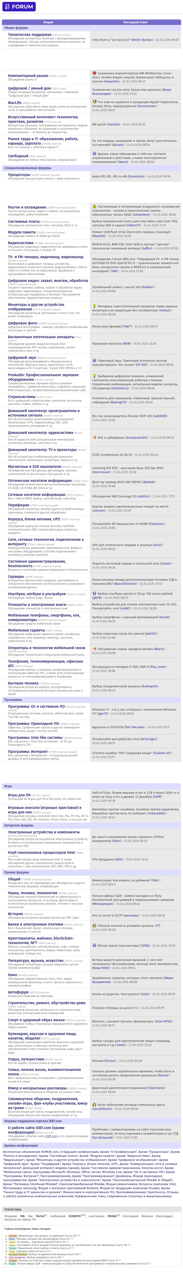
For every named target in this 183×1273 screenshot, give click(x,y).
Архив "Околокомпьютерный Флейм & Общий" (137, 1180)
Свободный (18, 156)
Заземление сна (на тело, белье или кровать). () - (131, 92)
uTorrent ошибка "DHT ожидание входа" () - (132, 755)
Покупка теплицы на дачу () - (128, 1008)
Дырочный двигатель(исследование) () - (129, 1090)
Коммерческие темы (90, 1196)
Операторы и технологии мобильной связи (47, 648)
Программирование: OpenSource (140, 1192)
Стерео (12, 1248)
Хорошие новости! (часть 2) (32, 1251)
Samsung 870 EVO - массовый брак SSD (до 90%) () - (128, 470)
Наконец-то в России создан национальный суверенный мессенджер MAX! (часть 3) (68, 1260)
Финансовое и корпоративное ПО (88, 1192)
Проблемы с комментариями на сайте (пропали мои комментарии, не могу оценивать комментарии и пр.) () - (135, 1133)
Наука (12, 1263)
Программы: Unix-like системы (35, 737)
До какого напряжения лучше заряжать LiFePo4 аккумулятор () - (128, 839)
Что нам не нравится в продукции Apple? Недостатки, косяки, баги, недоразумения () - (135, 106)
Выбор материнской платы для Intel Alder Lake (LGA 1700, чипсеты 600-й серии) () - (135, 223)
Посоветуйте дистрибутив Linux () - (125, 741)
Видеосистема (20, 243)
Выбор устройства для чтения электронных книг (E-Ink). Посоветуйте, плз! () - (134, 606)
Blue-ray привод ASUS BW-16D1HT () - (124, 484)
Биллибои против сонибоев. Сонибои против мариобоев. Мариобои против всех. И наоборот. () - (135, 813)
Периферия (18, 505)
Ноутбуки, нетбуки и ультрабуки (37, 594)
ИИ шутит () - (119, 124)
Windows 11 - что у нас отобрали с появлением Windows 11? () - (134, 712)
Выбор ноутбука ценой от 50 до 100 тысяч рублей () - (132, 596)
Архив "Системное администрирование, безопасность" (122, 1168)
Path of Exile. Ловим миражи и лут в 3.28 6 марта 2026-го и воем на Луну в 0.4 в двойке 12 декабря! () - (135, 797)
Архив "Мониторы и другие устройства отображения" (66, 1160)
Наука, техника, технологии (32, 893)
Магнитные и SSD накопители (34, 466)
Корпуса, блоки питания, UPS (34, 519)
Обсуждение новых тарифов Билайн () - (129, 651)
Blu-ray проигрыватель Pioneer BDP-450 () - (130, 418)
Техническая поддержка (29, 34)
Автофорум (18, 992)
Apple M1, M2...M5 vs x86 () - (131, 176)
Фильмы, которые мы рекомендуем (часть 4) (42, 1238)
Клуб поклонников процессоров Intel (41, 852)
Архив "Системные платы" (58, 1156)
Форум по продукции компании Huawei (129, 1188)
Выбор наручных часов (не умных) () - (125, 636)
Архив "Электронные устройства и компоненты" (64, 1180)
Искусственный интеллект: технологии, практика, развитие (43, 119)
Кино (12, 975)
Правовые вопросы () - (124, 344)
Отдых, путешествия (26, 1059)
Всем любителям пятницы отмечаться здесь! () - (128, 1107)
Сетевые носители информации (36, 494)
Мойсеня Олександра (156, 1216)
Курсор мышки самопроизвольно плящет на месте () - (130, 508)
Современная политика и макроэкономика (139, 1196)
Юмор (12, 1242)
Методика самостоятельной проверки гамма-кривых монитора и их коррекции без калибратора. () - (135, 310)
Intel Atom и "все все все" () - (135, 40)
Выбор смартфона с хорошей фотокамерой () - (132, 619)
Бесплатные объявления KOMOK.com (31, 1152)
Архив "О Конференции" (118, 1152)
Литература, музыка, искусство (36, 960)
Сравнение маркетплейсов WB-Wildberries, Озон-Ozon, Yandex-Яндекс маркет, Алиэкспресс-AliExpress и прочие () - (133, 77)
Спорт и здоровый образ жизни (36, 1020)
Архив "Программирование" (93, 1176)
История (15, 914)
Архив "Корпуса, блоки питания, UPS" (90, 1164)
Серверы (16, 576)
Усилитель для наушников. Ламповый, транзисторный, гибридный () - (133, 400)
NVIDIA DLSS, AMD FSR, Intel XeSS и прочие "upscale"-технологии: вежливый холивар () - (135, 246)
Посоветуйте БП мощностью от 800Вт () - (129, 526)
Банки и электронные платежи (35, 924)
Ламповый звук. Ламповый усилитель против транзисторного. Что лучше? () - (132, 363)
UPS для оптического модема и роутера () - (128, 547)
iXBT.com (51, 1136)
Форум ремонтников (121, 1184)
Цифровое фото (22, 323)
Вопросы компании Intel (157, 1184)
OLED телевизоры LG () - (125, 455)
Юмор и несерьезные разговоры (37, 1088)
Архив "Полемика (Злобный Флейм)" (30, 1184)
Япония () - (117, 1061)
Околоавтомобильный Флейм (81, 1184)
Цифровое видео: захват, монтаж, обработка (48, 280)
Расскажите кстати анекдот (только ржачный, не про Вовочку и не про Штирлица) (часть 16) (72, 1245)
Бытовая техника (23, 683)
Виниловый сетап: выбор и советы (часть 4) (44, 1248)
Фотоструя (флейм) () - (125, 326)
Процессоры (19, 174)
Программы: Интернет (28, 751)
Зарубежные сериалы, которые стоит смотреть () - (132, 980)
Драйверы (123, 1176)
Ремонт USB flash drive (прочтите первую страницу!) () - (131, 234)
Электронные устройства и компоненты (44, 832)
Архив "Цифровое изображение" (133, 1160)
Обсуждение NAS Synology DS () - (133, 496)
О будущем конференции (79, 1152)
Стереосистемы (22, 396)
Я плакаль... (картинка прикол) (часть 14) (41, 1242)
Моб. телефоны (17, 1257)
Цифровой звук (22, 357)
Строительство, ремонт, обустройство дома (47, 1003)
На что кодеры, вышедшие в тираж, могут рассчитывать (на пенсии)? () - (134, 143)
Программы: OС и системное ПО (36, 706)
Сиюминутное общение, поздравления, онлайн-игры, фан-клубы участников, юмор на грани (47, 1103)
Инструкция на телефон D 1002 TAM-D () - (130, 669)
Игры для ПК (19, 795)
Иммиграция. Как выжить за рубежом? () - (126, 882)
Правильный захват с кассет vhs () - (124, 289)
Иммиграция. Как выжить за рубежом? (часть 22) (47, 1235)
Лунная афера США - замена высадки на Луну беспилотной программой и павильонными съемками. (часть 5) (82, 1263)
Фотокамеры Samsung (19, 1188)
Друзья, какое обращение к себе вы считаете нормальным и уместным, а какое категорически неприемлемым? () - (129, 158)
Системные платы (24, 221)
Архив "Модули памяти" (97, 1156)
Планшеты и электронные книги (37, 604)
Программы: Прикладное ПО (33, 723)
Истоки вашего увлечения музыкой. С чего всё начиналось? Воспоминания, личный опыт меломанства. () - (135, 964)
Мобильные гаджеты (26, 630)
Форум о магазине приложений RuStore (68, 1188)
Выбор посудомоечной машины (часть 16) (53, 1254)
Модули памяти (22, 232)
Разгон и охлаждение (27, 207)
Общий (14, 879)
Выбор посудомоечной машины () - (126, 688)
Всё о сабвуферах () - (136, 438)
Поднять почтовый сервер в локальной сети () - (132, 565)
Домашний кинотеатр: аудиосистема (40, 432)
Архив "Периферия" (45, 1164)
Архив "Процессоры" (153, 1152)
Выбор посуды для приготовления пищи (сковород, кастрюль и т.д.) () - (131, 1043)
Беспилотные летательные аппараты (41, 337)
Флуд (12, 1251)
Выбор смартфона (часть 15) (44, 1257)
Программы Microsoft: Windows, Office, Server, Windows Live (77, 1172)
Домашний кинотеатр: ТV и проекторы (42, 449)
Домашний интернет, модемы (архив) (51, 1168)
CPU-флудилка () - (120, 859)
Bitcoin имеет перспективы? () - (136, 946)
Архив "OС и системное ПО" (143, 1172)
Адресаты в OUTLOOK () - (131, 727)
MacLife (14, 102)
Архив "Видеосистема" (133, 1156)
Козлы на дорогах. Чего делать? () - (133, 994)
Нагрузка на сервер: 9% (20, 1219)
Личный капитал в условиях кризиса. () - (127, 928)
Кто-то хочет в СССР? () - (128, 915)
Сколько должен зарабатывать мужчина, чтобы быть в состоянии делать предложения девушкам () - (133, 1075)
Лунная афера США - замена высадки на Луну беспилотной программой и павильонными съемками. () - (133, 900)
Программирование (55, 1176)
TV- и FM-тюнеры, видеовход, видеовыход (45, 257)
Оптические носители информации (40, 480)
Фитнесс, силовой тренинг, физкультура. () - (133, 1023)
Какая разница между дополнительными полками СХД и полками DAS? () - (134, 582)
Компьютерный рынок (28, 75)
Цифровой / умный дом (29, 88)
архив (55, 175)
